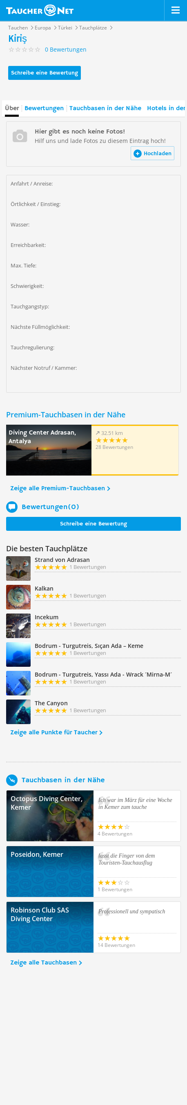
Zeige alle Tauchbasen (43, 963)
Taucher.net (39, 10)
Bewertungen (44, 108)
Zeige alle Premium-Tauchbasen (57, 489)
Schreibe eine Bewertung (44, 73)
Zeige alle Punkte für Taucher (53, 733)
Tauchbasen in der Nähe (105, 108)
